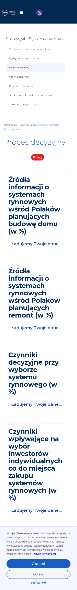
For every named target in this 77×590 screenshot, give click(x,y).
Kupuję (37, 157)
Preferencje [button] (38, 582)
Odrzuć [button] (38, 574)
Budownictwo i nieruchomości (45, 124)
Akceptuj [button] (38, 563)
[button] (21, 13)
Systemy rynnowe (12, 129)
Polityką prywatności (44, 553)
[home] (10, 12)
